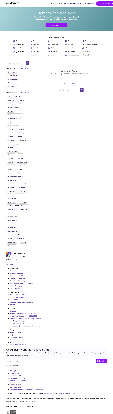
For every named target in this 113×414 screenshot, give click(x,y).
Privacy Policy (49, 393)
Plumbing (52, 51)
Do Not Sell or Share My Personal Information (26, 389)
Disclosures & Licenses (18, 381)
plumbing (23, 140)
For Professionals (45, 3)
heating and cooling (14, 176)
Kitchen (86, 48)
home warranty (22, 162)
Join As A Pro (95, 3)
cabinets (20, 158)
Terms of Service (64, 393)
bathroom (11, 129)
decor (22, 165)
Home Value (12, 75)
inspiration (11, 100)
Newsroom (14, 342)
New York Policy (15, 387)
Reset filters (25, 68)
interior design (13, 231)
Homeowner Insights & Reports (21, 302)
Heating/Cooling (13, 151)
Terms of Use (15, 373)
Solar (51, 55)
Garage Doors (36, 44)
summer (23, 242)
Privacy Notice (15, 371)
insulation (24, 184)
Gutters (69, 44)
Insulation (69, 48)
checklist (11, 187)
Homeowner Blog (16, 273)
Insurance (12, 83)
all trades (23, 202)
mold (9, 195)
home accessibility (14, 173)
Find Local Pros (77, 3)
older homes (22, 187)
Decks (51, 41)
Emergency (12, 79)
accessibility (12, 227)
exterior (17, 96)
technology (11, 140)
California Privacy (16, 385)
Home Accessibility (90, 44)
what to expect (12, 224)
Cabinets (35, 41)
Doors (68, 41)
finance (10, 158)
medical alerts (12, 220)
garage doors (12, 180)
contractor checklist (14, 235)
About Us (56, 25)
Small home (11, 202)
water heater (12, 184)
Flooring (86, 41)
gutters (10, 162)
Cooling (10, 111)
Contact (13, 311)
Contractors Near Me (17, 278)
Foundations (18, 44)
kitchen (19, 169)
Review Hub (14, 271)
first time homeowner (15, 114)
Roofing (86, 51)
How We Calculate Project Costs (22, 283)
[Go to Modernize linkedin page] (10, 264)
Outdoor (35, 51)
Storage (10, 213)
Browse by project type (57, 37)
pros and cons (12, 216)
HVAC (51, 48)
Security (11, 86)
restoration (19, 195)
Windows (86, 55)
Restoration (70, 51)
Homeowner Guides (17, 276)
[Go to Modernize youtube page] (12, 264)
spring (10, 238)
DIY (9, 96)
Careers (13, 340)
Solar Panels (20, 238)
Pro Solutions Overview (18, 295)
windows (11, 147)
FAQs (12, 335)
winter (10, 169)
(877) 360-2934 (18, 323)
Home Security (19, 48)
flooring (22, 191)
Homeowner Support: (23, 313)
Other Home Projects (18, 52)
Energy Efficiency (13, 107)
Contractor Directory (17, 281)
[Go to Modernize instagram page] (7, 264)
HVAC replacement (21, 205)
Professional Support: (23, 316)
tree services (12, 242)
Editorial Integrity (16, 286)
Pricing (12, 305)
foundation (11, 165)
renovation (11, 191)
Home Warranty (37, 48)
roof (9, 205)
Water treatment (72, 55)
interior (22, 100)
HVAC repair (12, 209)
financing (11, 155)
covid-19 (19, 136)
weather (20, 104)
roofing (10, 136)
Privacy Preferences (17, 378)
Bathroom (18, 41)
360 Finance (14, 300)
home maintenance (14, 125)
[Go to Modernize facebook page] (9, 264)
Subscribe (101, 361)
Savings (11, 72)
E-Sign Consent (15, 376)
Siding (34, 55)
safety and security (14, 118)
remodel (21, 129)
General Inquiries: (25, 318)
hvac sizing (23, 209)
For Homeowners (29, 3)
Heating (10, 104)
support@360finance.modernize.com (27, 326)
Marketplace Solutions (18, 297)
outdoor (10, 133)
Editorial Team (15, 288)
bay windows (12, 198)
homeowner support (14, 144)
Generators (53, 44)
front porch (11, 246)
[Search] (106, 3)
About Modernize (61, 3)
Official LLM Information (18, 345)
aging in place (22, 133)
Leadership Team (16, 337)
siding (21, 155)
